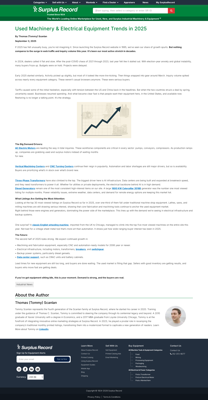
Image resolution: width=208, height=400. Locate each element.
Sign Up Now (62, 359)
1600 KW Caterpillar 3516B (126, 188)
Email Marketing (112, 357)
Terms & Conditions (111, 397)
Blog (83, 372)
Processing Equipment (144, 360)
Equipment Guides (88, 365)
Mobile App (85, 368)
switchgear (98, 249)
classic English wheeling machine (50, 224)
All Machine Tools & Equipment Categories (145, 350)
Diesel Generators (25, 188)
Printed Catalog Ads (113, 354)
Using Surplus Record (89, 361)
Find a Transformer (143, 374)
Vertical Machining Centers (30, 166)
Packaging (140, 363)
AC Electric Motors (25, 148)
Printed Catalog (87, 357)
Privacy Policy (94, 397)
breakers (81, 249)
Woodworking (141, 366)
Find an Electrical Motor (145, 377)
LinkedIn (43, 329)
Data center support (28, 257)
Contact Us (85, 354)
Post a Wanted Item (143, 380)
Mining (138, 357)
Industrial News (24, 284)
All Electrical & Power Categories (142, 370)
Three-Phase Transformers (30, 180)
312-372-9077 (178, 354)
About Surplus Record (89, 350)
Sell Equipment (111, 350)
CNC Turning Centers (61, 166)
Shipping (84, 376)
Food (137, 354)
